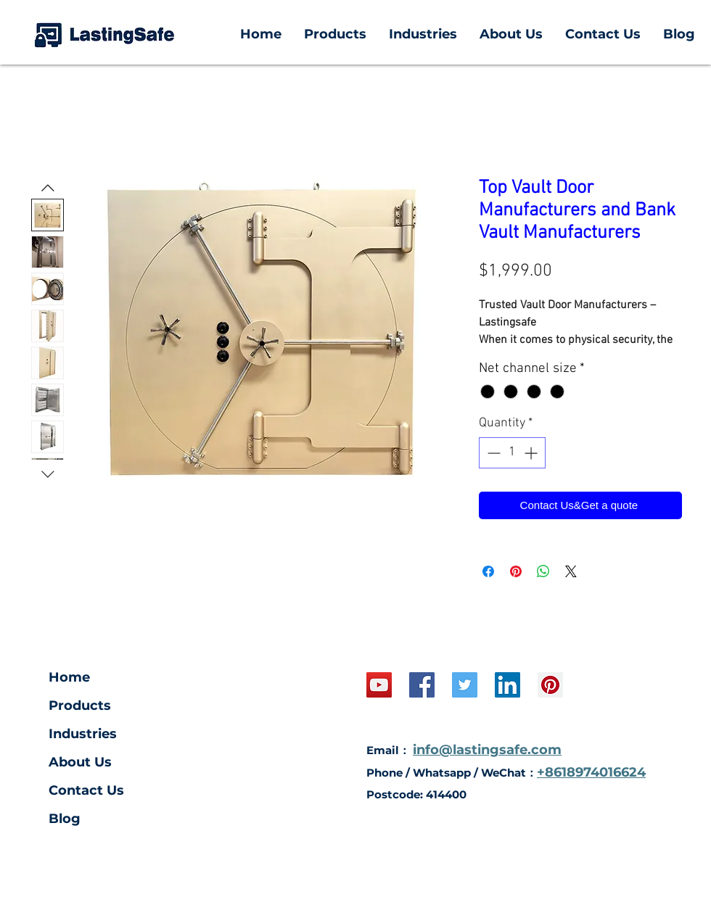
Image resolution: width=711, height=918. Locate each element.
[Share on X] (571, 571)
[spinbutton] (512, 453)
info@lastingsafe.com (487, 750)
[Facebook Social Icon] (422, 685)
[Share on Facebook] (488, 571)
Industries (83, 734)
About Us (80, 762)
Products (80, 706)
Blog (65, 819)
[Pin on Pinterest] (516, 571)
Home (69, 677)
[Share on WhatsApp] (543, 571)
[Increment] (532, 453)
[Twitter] (464, 685)
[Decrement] (492, 453)
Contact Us (86, 790)
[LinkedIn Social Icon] (507, 685)
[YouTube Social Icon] (379, 685)
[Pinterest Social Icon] (550, 685)
